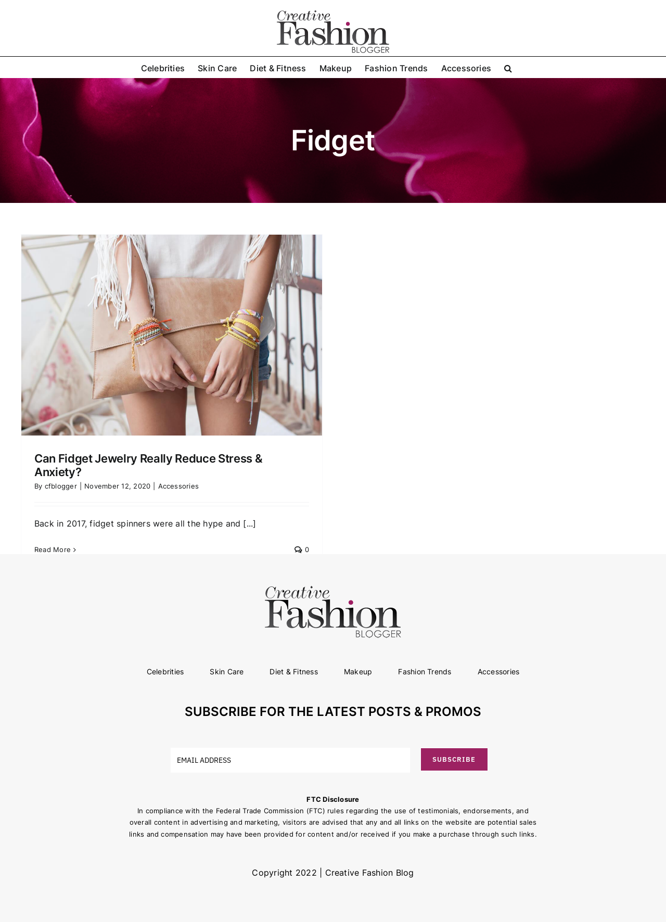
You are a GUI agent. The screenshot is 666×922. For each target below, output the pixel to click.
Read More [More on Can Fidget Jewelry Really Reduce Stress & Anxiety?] (52, 549)
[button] (508, 67)
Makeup (358, 671)
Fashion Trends (424, 671)
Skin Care (227, 671)
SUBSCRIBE (454, 759)
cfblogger (61, 486)
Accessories (178, 486)
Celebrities (165, 671)
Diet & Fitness (293, 671)
